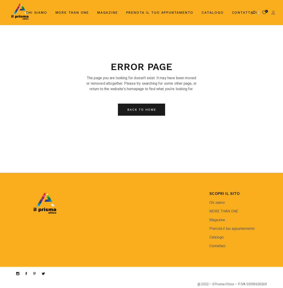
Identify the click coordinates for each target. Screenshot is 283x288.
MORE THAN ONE (223, 211)
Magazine (217, 220)
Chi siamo (217, 202)
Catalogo (216, 237)
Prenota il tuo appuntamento (232, 228)
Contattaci (217, 246)
